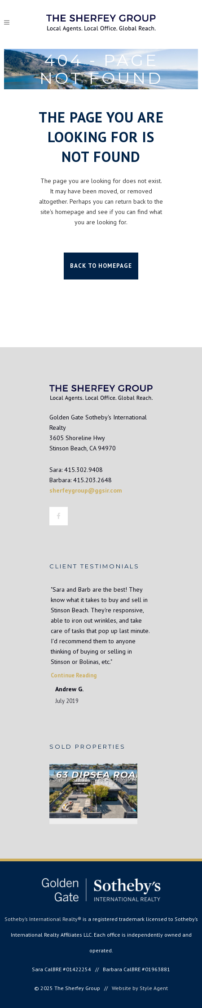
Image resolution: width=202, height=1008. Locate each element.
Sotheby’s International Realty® (42, 919)
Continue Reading (74, 675)
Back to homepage (101, 266)
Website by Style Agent (140, 988)
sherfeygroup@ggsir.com (85, 490)
